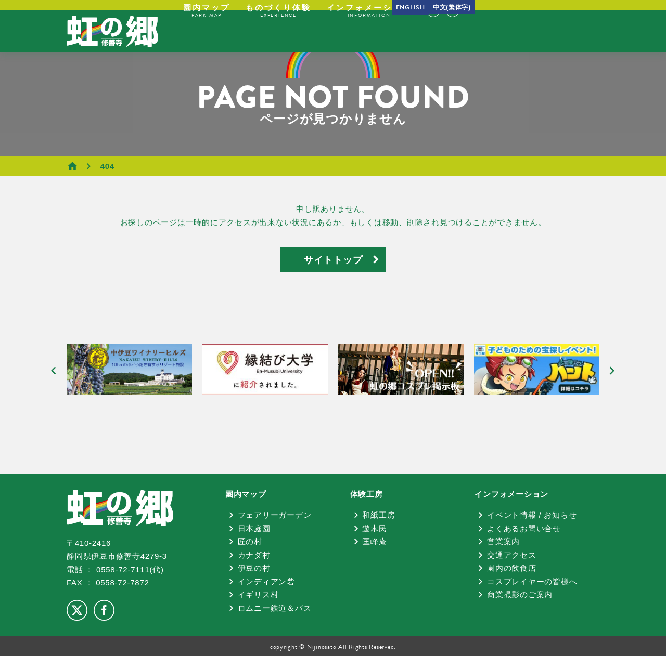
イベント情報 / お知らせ (532, 514)
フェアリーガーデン (275, 514)
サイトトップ (333, 260)
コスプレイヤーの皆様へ (532, 581)
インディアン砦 (266, 581)
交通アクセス (511, 554)
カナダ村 (254, 554)
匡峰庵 (374, 541)
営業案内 (503, 541)
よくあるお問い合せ (524, 528)
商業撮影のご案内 (520, 594)
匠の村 (250, 541)
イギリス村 (258, 594)
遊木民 (374, 528)
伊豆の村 (254, 567)
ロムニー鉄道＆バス (275, 607)
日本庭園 (254, 528)
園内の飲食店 (511, 567)
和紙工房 (378, 514)
